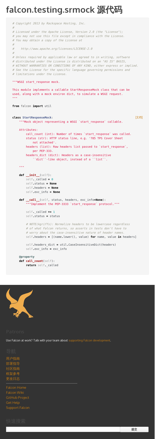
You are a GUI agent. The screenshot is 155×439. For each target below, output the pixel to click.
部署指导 (13, 363)
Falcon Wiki (15, 392)
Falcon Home (16, 387)
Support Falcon (17, 407)
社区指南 (13, 368)
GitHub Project (17, 397)
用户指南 (13, 358)
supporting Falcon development (89, 340)
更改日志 (13, 378)
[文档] (139, 117)
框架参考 (13, 373)
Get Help (13, 402)
